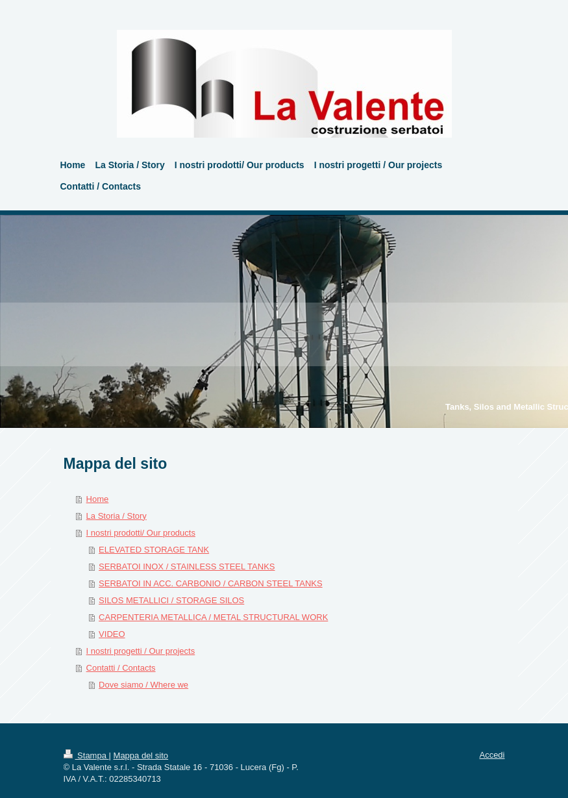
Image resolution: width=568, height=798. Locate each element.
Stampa (86, 755)
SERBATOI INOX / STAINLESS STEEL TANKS (187, 566)
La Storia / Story (116, 516)
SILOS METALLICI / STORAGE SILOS (171, 600)
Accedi (491, 755)
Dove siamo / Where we (143, 685)
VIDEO (112, 634)
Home (97, 499)
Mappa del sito (141, 755)
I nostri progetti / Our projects (140, 651)
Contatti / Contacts (121, 668)
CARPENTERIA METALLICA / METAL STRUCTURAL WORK (213, 617)
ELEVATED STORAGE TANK (154, 550)
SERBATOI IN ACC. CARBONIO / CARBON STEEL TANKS (211, 583)
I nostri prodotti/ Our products (140, 533)
